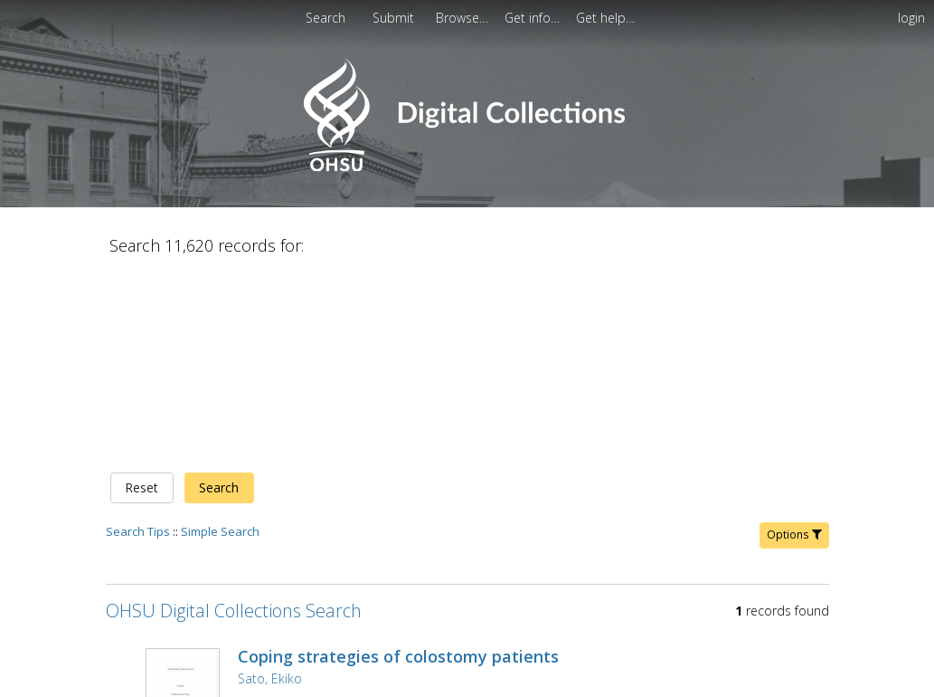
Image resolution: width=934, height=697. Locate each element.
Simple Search (220, 341)
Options (794, 344)
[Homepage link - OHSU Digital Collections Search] (467, 167)
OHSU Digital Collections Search (234, 420)
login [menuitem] (911, 17)
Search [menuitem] (325, 17)
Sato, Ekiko (270, 488)
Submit (395, 17)
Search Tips (138, 341)
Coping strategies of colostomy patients (398, 466)
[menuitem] (395, 18)
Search (219, 298)
